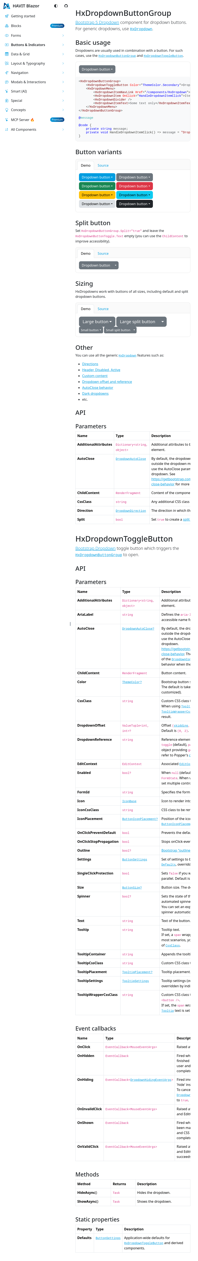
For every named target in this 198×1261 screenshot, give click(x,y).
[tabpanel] (133, 191)
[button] (35, 35)
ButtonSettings (134, 859)
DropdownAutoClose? (138, 628)
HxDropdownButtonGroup (98, 555)
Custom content (95, 375)
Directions (90, 364)
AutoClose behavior (97, 387)
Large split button (137, 321)
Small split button (118, 330)
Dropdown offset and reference (107, 381)
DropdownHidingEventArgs (150, 1080)
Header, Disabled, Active (101, 370)
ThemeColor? (132, 682)
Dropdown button (96, 69)
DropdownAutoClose (131, 459)
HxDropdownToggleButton (143, 1243)
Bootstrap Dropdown (95, 548)
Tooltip (187, 706)
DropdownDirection (131, 511)
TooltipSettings (135, 981)
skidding (181, 725)
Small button (90, 330)
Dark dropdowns (95, 393)
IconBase (129, 801)
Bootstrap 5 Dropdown (97, 22)
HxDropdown (141, 29)
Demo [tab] (85, 165)
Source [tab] (103, 165)
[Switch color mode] (56, 6)
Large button (95, 321)
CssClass (173, 945)
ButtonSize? (132, 887)
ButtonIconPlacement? (140, 819)
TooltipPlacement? (137, 972)
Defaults (168, 864)
